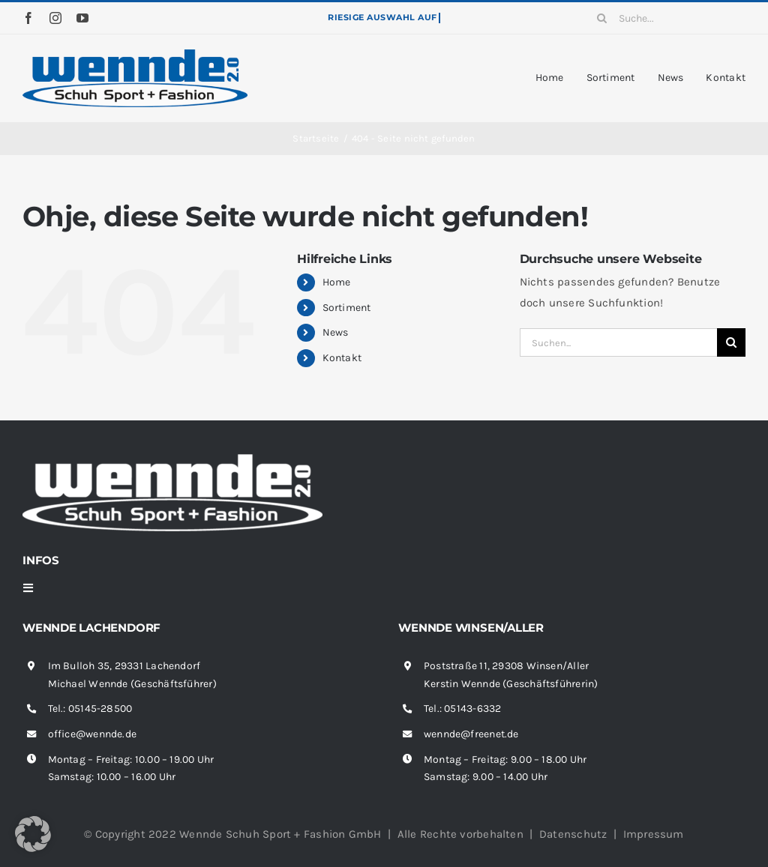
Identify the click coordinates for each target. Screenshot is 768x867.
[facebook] (28, 18)
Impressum (653, 834)
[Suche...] (666, 18)
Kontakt (342, 357)
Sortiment (346, 307)
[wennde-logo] (135, 54)
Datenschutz (573, 834)
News (335, 332)
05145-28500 (100, 708)
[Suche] (602, 18)
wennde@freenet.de (471, 734)
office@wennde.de (92, 734)
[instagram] (56, 18)
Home (336, 282)
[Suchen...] (618, 342)
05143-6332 (472, 708)
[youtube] (82, 18)
